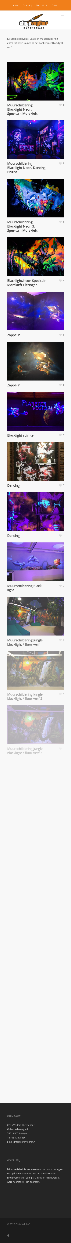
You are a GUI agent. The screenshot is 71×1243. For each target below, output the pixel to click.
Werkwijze (41, 5)
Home (15, 5)
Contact (55, 5)
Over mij (27, 5)
